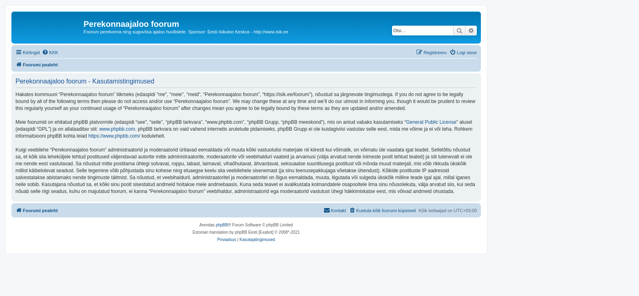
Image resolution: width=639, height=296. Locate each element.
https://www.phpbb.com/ (114, 136)
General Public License (431, 122)
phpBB (222, 225)
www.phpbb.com (117, 129)
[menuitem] (50, 52)
